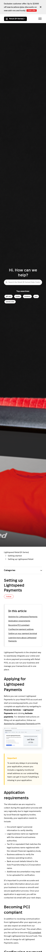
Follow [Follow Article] (8, 596)
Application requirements (19, 621)
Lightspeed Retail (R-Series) (16, 552)
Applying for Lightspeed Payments (22, 617)
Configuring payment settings (21, 629)
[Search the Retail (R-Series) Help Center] (23, 282)
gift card (8, 296)
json (36, 296)
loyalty (18, 296)
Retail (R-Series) (15, 19)
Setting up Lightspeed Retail (20, 559)
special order (10, 301)
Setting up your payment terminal (22, 634)
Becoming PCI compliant (18, 625)
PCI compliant (34, 933)
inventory (27, 296)
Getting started (15, 556)
